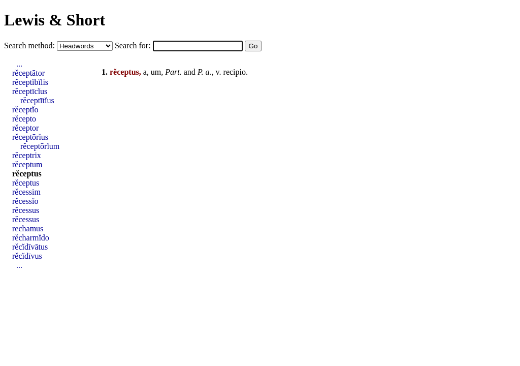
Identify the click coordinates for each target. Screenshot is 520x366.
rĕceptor (25, 128)
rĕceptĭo (25, 109)
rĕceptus (27, 173)
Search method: (30, 45)
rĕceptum (27, 164)
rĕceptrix (26, 155)
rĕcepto (24, 118)
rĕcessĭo (25, 201)
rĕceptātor (28, 73)
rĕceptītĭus (37, 100)
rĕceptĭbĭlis (30, 82)
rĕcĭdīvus (27, 256)
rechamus (27, 228)
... (19, 63)
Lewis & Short (54, 20)
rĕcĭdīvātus (30, 246)
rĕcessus (25, 210)
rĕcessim (26, 192)
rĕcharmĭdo (30, 237)
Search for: (134, 45)
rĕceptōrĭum (39, 146)
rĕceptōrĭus (30, 137)
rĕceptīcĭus (29, 91)
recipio (234, 72)
